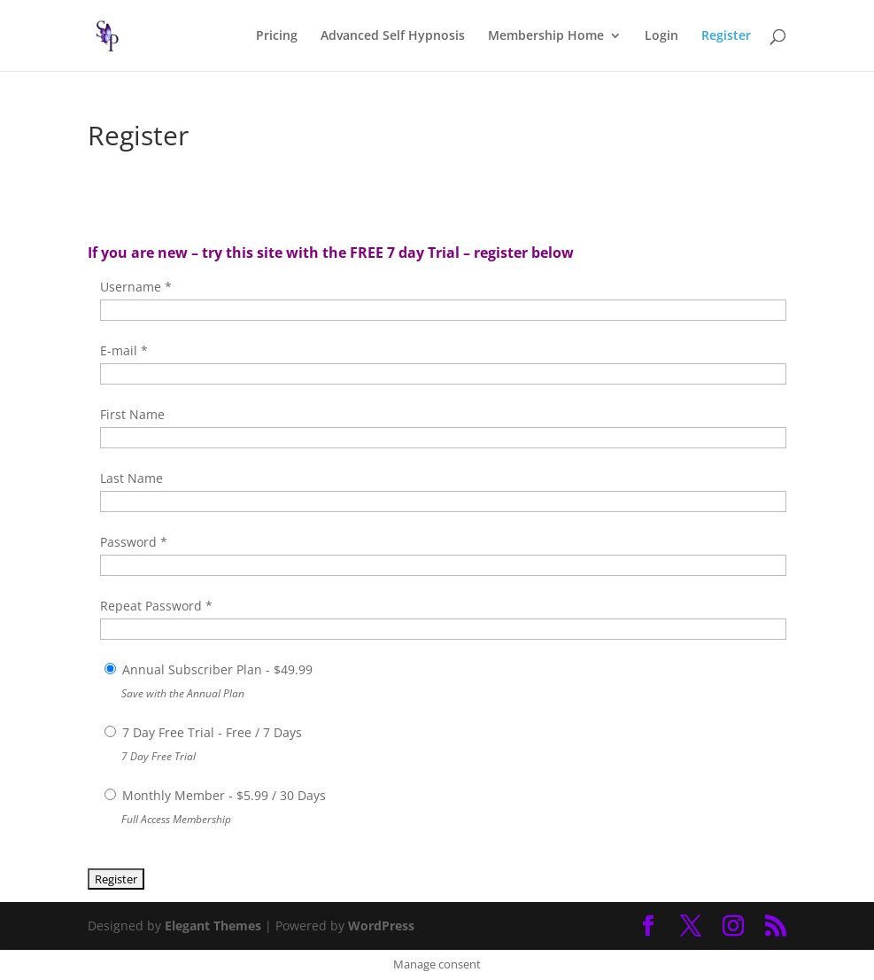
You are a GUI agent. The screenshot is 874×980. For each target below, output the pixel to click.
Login (661, 36)
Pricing (277, 36)
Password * (133, 541)
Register (726, 36)
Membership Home (546, 36)
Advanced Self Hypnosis (393, 36)
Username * (136, 286)
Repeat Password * (156, 605)
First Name (132, 414)
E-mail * (124, 350)
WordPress (381, 925)
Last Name (131, 478)
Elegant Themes (213, 925)
